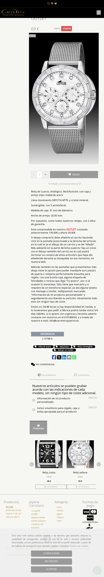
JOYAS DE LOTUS (13, 528)
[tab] (47, 393)
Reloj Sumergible (84, 364)
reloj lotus (64, 364)
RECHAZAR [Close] (51, 561)
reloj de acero (45, 364)
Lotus (59, 525)
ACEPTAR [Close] (51, 569)
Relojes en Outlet (65, 368)
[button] (64, 201)
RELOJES (9, 525)
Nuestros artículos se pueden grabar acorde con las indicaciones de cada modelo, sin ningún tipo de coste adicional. (64, 407)
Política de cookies (79, 546)
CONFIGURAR (51, 553)
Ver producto (50, 504)
